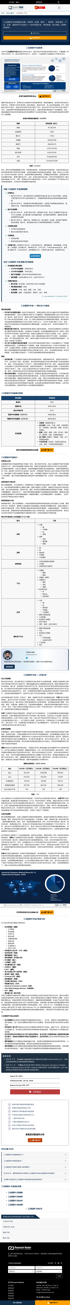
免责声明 (11, 1298)
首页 (2, 13)
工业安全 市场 (8, 1221)
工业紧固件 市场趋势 (15, 1197)
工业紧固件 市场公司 (35, 1209)
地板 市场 (6, 1232)
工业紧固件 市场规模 (15, 1192)
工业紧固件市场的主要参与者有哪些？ (17, 1167)
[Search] (58, 2)
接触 (17, 2)
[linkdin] (58, 1263)
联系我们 (11, 1290)
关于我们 (12, 2)
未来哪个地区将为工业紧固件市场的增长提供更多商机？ (23, 1179)
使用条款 (11, 1293)
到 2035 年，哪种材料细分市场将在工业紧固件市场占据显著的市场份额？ (29, 1173)
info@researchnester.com (45, 1292)
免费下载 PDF (35, 38)
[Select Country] (48, 1271)
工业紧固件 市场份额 (15, 1205)
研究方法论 (35, 33)
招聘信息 (11, 1288)
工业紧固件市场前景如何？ (13, 1161)
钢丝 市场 (6, 1238)
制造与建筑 (10, 13)
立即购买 (35, 1092)
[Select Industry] (21, 1271)
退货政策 (11, 1296)
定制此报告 (9, 667)
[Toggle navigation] (59, 8)
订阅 (59, 1276)
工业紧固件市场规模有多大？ (14, 1155)
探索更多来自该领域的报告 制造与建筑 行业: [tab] (18, 1217)
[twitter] (61, 1263)
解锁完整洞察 (35, 256)
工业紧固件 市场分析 (15, 1201)
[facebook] (55, 1263)
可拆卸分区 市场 (8, 1227)
